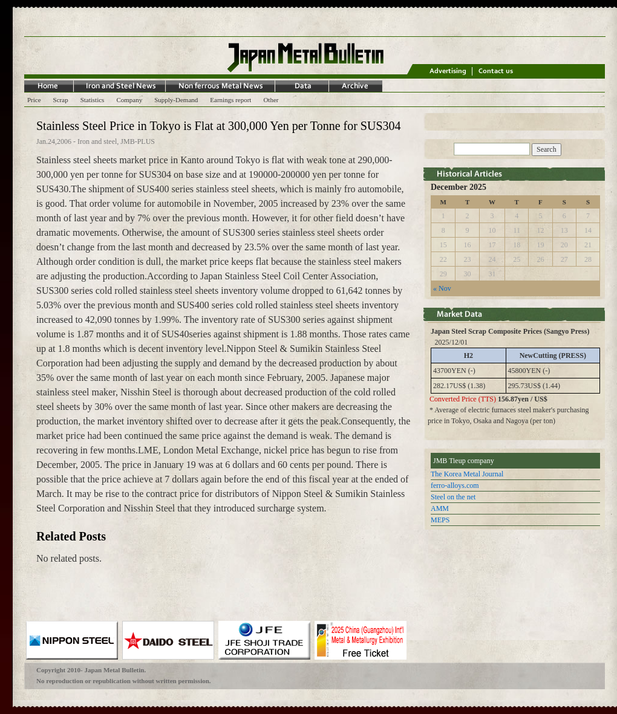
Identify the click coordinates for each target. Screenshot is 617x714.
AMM (440, 508)
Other (270, 99)
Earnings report (230, 99)
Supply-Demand (176, 99)
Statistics (92, 99)
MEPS (440, 520)
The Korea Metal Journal (467, 474)
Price (34, 99)
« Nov (442, 288)
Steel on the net (453, 497)
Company (129, 99)
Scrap (60, 99)
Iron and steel (97, 141)
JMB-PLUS (137, 141)
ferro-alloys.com (455, 485)
